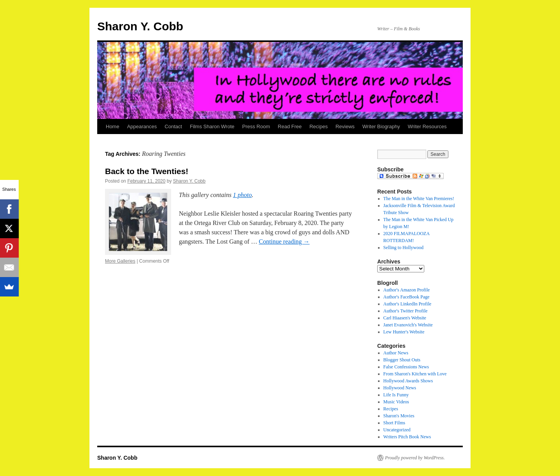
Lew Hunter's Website (404, 332)
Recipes (319, 126)
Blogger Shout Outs (401, 360)
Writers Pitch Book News (407, 436)
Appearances (142, 126)
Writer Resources (427, 126)
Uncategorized (397, 429)
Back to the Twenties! (146, 171)
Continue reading (284, 241)
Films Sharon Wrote (212, 126)
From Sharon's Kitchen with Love (415, 374)
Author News (395, 353)
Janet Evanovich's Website (408, 325)
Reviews (345, 126)
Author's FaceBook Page (406, 297)
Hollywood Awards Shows (408, 381)
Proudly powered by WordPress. (415, 457)
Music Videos (396, 402)
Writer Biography (381, 126)
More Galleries (120, 261)
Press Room (256, 126)
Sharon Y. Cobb (140, 26)
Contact (173, 126)
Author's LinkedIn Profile (407, 304)
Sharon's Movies (399, 415)
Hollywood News (399, 388)
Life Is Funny (396, 395)
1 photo (242, 195)
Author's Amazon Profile (406, 290)
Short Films (394, 422)
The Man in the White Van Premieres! (418, 198)
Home (112, 126)
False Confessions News (406, 367)
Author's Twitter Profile (405, 311)
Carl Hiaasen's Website (404, 318)
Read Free (289, 126)
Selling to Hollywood (403, 247)
